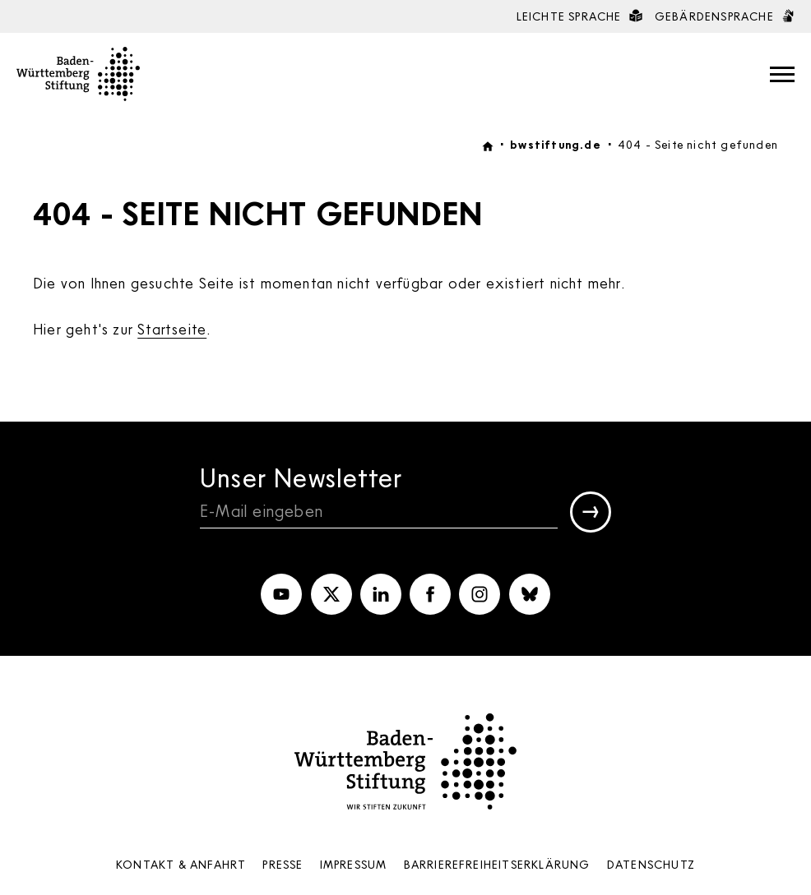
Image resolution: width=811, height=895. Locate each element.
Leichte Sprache (579, 16)
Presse (282, 864)
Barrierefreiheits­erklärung (497, 864)
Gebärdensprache (725, 16)
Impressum (353, 864)
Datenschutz (651, 864)
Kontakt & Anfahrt (181, 864)
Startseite (171, 329)
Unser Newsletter (301, 477)
